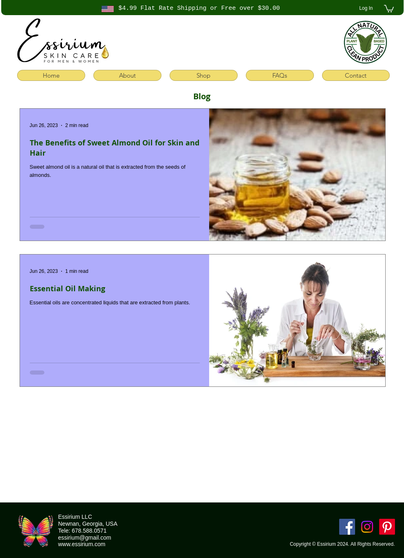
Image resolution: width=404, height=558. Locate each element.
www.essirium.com (82, 544)
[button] (389, 8)
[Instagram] (367, 527)
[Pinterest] (387, 527)
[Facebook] (347, 527)
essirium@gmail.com (84, 537)
